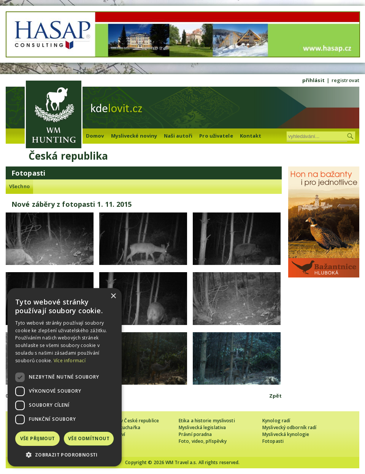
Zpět (275, 395)
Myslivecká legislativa (202, 427)
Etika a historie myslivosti (207, 420)
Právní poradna (195, 434)
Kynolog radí (276, 420)
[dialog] (65, 377)
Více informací (70, 360)
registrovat (345, 80)
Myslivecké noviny (134, 135)
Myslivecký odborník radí (289, 427)
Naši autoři (178, 135)
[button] (64, 455)
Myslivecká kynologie (285, 434)
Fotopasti (273, 441)
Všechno (19, 186)
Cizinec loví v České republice (127, 420)
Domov (95, 135)
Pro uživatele (216, 135)
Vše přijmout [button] (37, 438)
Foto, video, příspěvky (203, 441)
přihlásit (313, 80)
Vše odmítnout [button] (89, 438)
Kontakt (251, 135)
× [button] (113, 296)
